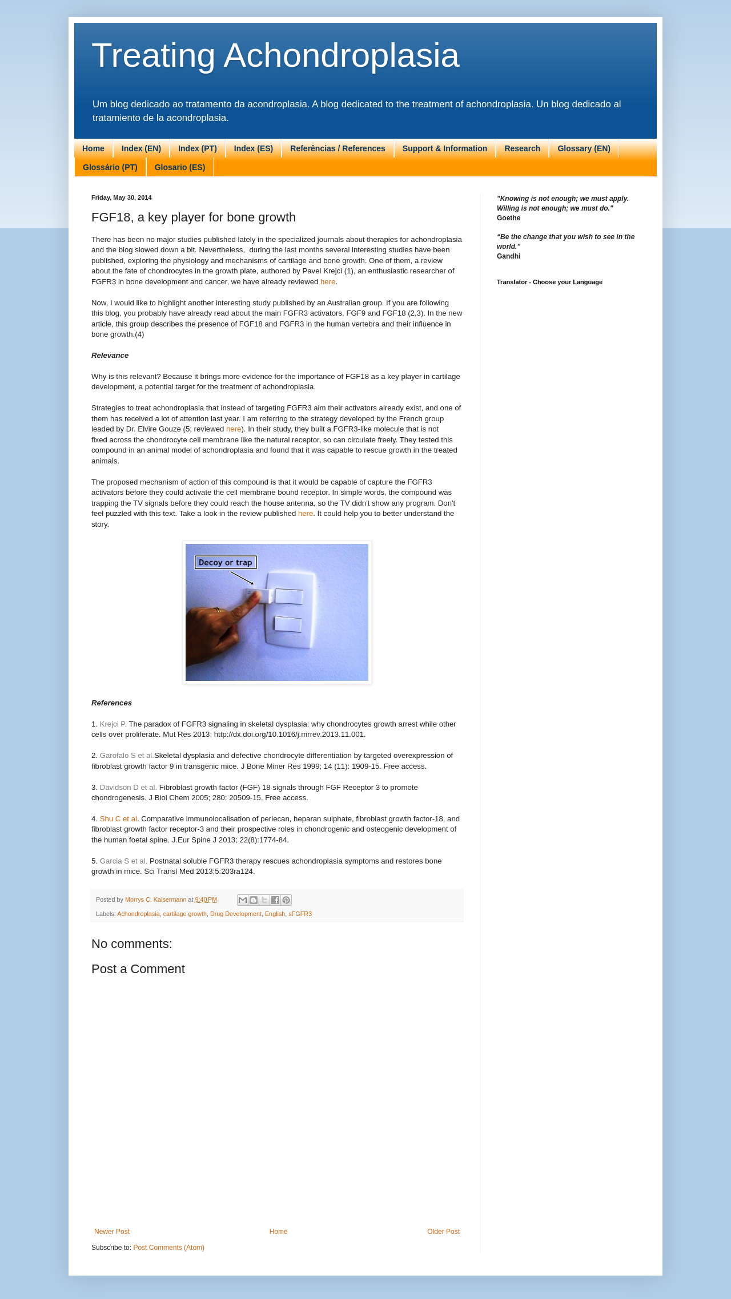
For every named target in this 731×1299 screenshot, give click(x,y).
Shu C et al (118, 818)
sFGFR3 (300, 913)
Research (522, 148)
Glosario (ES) (180, 167)
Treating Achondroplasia (275, 55)
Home (93, 148)
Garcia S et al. (124, 861)
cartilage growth (185, 913)
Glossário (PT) (110, 167)
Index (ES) (253, 148)
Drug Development (236, 913)
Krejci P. (113, 724)
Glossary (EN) (583, 148)
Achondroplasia (138, 913)
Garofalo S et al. (127, 755)
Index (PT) (197, 148)
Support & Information (445, 148)
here (327, 281)
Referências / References (337, 148)
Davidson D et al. (129, 787)
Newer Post (112, 1232)
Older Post (443, 1232)
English (275, 913)
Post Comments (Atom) (168, 1248)
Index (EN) (141, 148)
